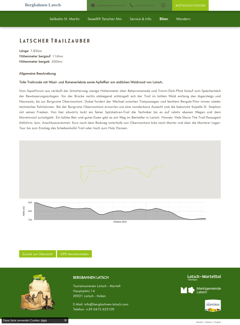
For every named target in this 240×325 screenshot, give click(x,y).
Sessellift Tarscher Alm (105, 19)
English (217, 322)
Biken (164, 19)
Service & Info (140, 19)
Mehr (44, 320)
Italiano (209, 322)
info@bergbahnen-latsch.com (106, 304)
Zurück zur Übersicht (37, 254)
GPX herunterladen (74, 254)
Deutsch (199, 322)
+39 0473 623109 (100, 309)
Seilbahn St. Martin (65, 19)
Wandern (183, 19)
